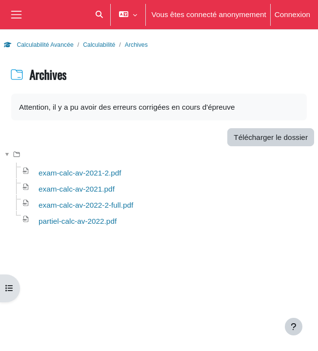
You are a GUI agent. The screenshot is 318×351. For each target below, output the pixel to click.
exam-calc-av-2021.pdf (77, 189)
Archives (136, 44)
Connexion (292, 14)
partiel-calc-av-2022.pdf (78, 221)
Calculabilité (99, 44)
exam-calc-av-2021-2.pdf (80, 172)
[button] (99, 14)
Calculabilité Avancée (39, 44)
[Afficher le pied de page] (293, 326)
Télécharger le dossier (271, 137)
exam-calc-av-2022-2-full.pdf (86, 205)
